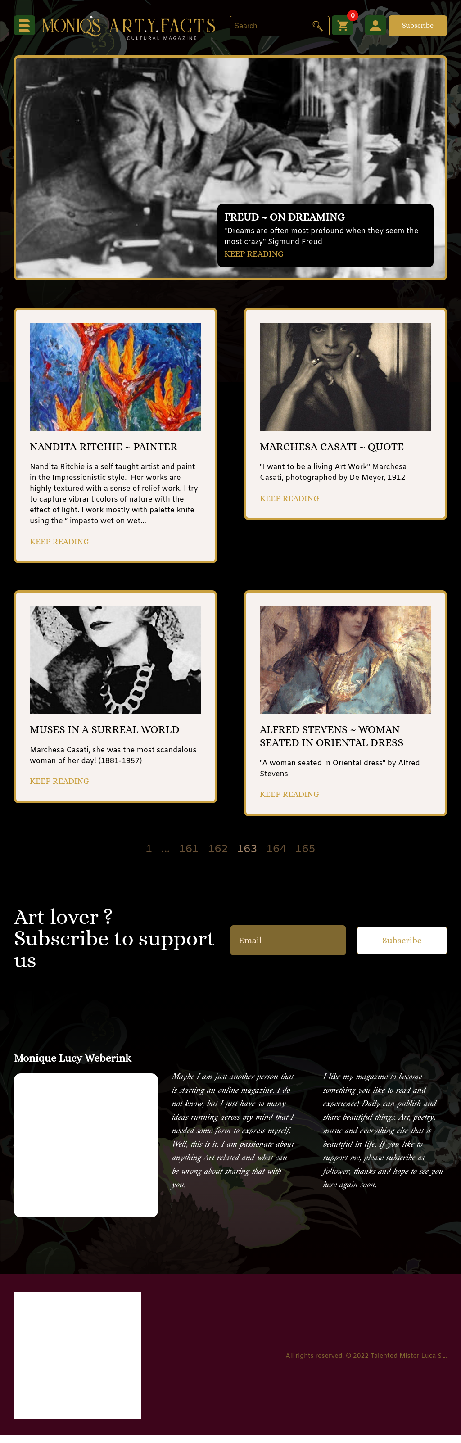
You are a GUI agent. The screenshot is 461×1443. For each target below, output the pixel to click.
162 (218, 857)
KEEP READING (256, 253)
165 (305, 857)
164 (276, 857)
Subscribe (418, 25)
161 (189, 857)
